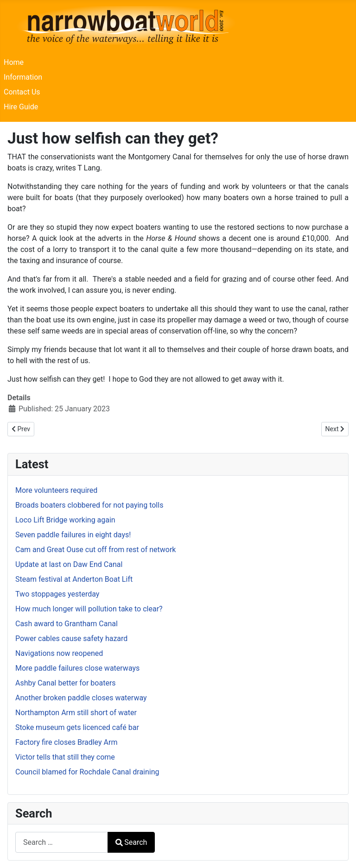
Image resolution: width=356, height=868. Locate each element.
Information (23, 77)
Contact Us (22, 92)
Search (131, 842)
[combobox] (61, 842)
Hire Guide (21, 106)
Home (14, 62)
